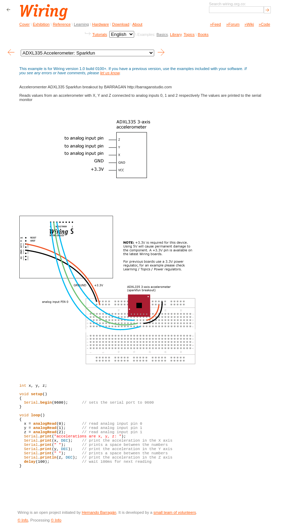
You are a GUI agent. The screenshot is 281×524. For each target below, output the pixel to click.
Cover (24, 24)
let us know (109, 73)
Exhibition (41, 24)
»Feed (215, 24)
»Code (264, 24)
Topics (189, 34)
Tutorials (99, 34)
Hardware (100, 24)
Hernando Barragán (99, 512)
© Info (23, 520)
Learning (81, 24)
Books (203, 34)
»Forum (233, 24)
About (137, 24)
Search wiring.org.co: (227, 4)
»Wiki (249, 24)
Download (120, 24)
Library (176, 34)
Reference (62, 24)
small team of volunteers (174, 512)
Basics (162, 34)
